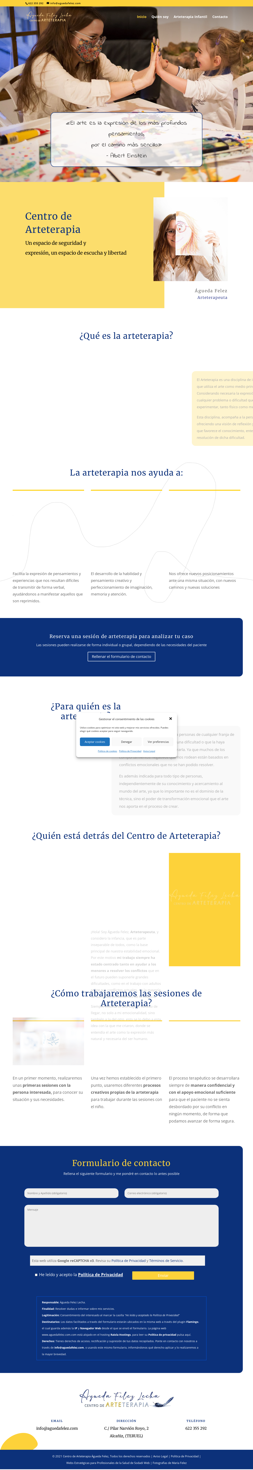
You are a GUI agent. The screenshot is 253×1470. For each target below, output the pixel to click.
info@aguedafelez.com (57, 1428)
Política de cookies (107, 751)
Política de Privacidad (130, 751)
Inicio (141, 17)
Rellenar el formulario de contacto (121, 656)
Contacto (220, 17)
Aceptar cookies (95, 742)
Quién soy (160, 17)
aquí (187, 1334)
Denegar (126, 742)
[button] (171, 719)
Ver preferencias (158, 742)
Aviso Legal (149, 751)
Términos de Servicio (166, 1260)
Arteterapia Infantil (190, 17)
